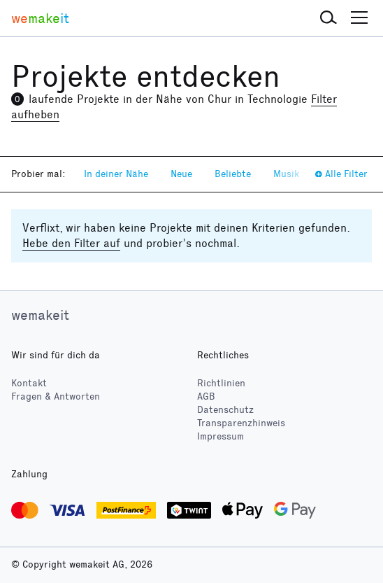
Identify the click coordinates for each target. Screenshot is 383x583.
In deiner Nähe (116, 174)
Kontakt (29, 383)
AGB (206, 396)
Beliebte (233, 174)
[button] (328, 18)
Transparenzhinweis (241, 423)
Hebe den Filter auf (71, 243)
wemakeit (40, 315)
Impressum (220, 436)
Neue (181, 174)
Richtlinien (221, 383)
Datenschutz (225, 410)
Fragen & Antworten (55, 396)
